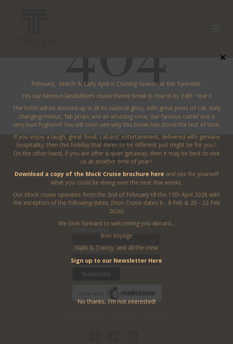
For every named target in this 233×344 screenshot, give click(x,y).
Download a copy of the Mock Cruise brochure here (89, 174)
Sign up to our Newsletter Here (116, 260)
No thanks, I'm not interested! (116, 301)
